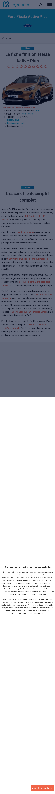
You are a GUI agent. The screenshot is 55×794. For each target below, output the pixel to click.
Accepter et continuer (42, 788)
